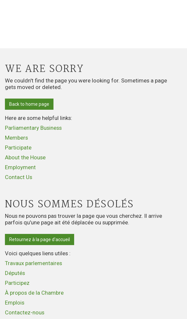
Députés (15, 273)
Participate (18, 147)
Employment (20, 167)
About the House (25, 157)
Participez (17, 283)
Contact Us (18, 177)
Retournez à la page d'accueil (39, 239)
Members (16, 137)
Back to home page (29, 104)
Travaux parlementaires (33, 263)
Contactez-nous (24, 312)
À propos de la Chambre (34, 292)
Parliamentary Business (33, 128)
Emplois (14, 302)
